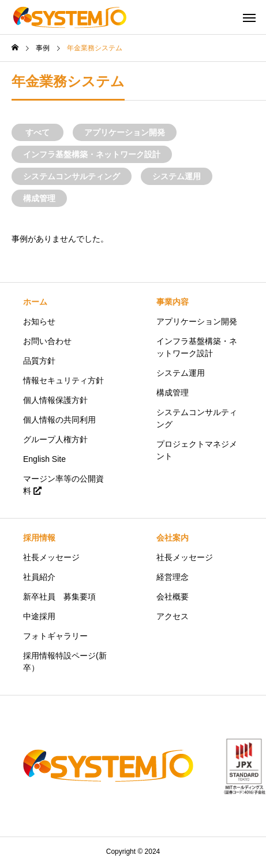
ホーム (35, 301)
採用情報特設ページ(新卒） (65, 661)
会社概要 (172, 596)
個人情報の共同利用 (59, 419)
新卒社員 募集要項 (59, 596)
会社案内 (172, 537)
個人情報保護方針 (55, 400)
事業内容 (172, 301)
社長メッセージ (51, 557)
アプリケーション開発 (124, 132)
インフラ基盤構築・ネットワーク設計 (91, 154)
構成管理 (39, 198)
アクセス (172, 616)
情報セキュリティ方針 (63, 380)
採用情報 (39, 537)
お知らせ (39, 321)
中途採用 (39, 616)
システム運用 (176, 176)
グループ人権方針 (55, 439)
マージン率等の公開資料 (63, 484)
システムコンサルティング (71, 176)
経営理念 (172, 577)
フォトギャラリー (55, 636)
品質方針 (39, 360)
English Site (44, 459)
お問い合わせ (47, 341)
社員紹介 (39, 577)
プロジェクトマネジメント (196, 450)
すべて (37, 132)
